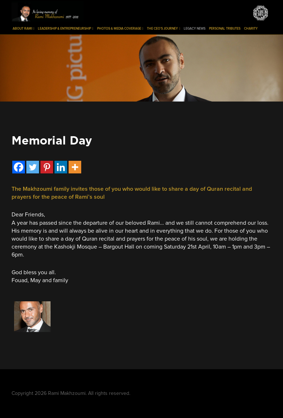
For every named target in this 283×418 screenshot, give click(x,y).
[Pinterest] (46, 167)
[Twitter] (32, 167)
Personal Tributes (224, 28)
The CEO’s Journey (163, 28)
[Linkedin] (61, 167)
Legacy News (194, 28)
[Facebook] (18, 167)
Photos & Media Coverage (120, 28)
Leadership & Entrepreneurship (65, 28)
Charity (251, 28)
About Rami (23, 28)
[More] (75, 167)
